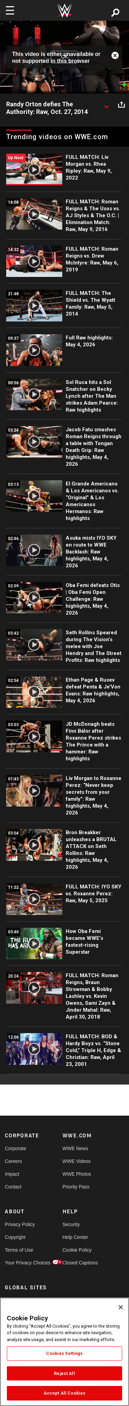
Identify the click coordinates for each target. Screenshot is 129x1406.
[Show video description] (106, 104)
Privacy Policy (19, 1224)
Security (71, 1224)
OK (64, 57)
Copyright (15, 1237)
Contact (13, 1187)
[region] (64, 1352)
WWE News (75, 1148)
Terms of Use (19, 1250)
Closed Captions (77, 1262)
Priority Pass (76, 1187)
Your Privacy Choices (19, 1262)
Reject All (64, 1373)
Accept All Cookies (64, 1393)
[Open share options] (121, 104)
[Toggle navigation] (10, 10)
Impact (12, 1174)
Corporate (15, 1148)
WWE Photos (77, 1174)
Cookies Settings (64, 1353)
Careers (13, 1161)
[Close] (120, 1307)
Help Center (75, 1237)
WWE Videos (77, 1161)
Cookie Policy (77, 1250)
